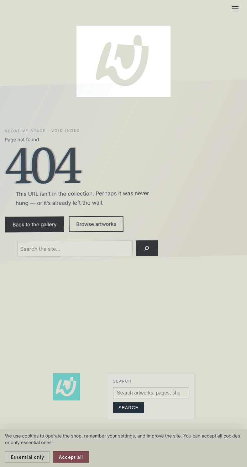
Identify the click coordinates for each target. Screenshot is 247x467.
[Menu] (235, 9)
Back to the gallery (35, 224)
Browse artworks (96, 224)
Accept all (71, 457)
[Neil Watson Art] (123, 61)
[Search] (147, 248)
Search (128, 407)
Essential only (27, 457)
